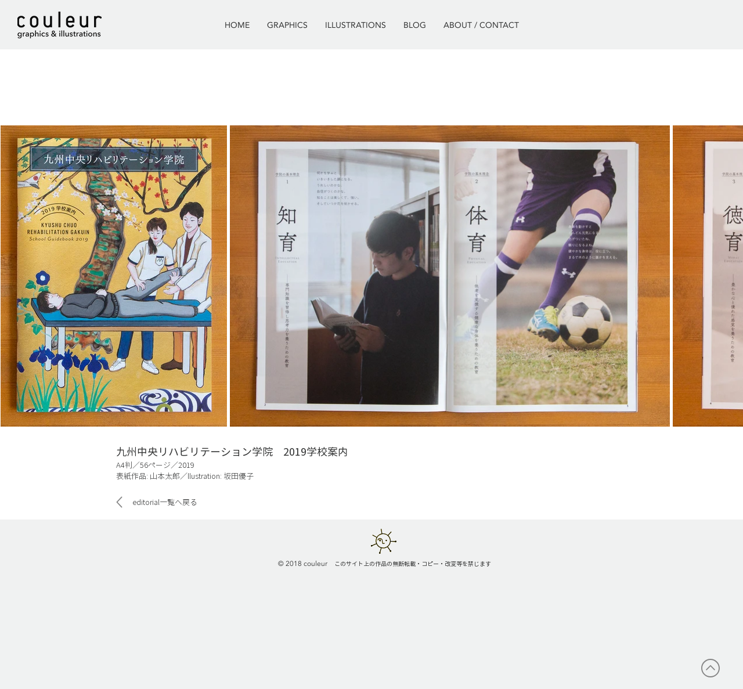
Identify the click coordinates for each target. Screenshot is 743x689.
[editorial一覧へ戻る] (161, 502)
